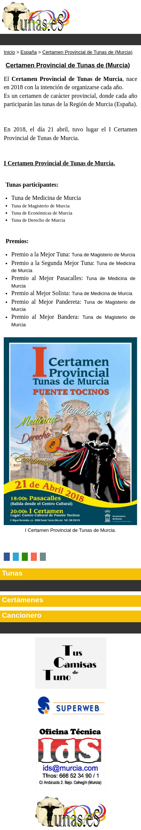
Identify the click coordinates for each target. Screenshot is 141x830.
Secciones (70, 628)
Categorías (70, 585)
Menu (70, 39)
